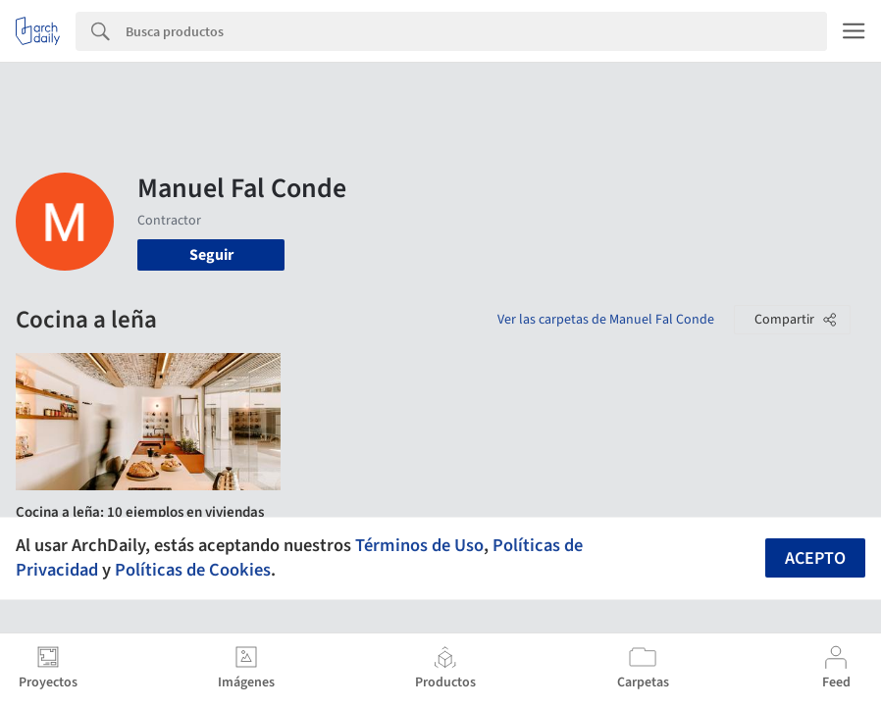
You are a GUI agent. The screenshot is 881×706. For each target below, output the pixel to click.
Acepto (815, 558)
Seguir (211, 255)
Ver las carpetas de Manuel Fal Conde (605, 320)
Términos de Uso (419, 545)
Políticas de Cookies (193, 569)
